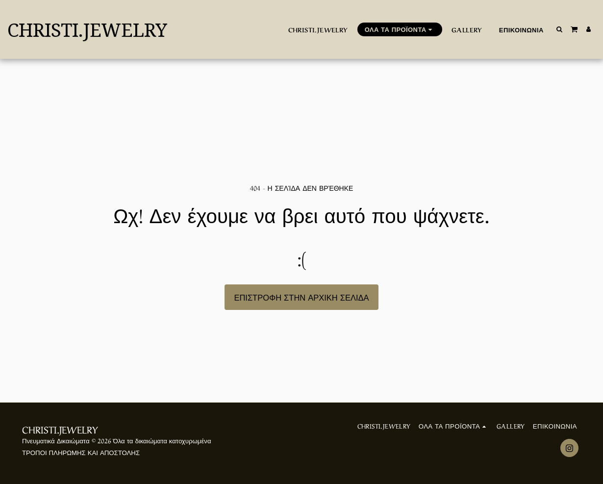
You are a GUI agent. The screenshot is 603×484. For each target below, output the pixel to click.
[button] (559, 29)
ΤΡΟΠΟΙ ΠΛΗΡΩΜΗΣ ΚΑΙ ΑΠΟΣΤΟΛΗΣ (81, 452)
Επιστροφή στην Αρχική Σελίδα (301, 297)
